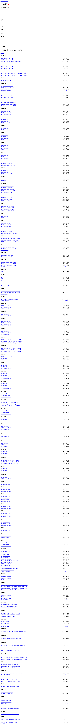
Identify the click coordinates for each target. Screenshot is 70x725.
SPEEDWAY (4, 1)
